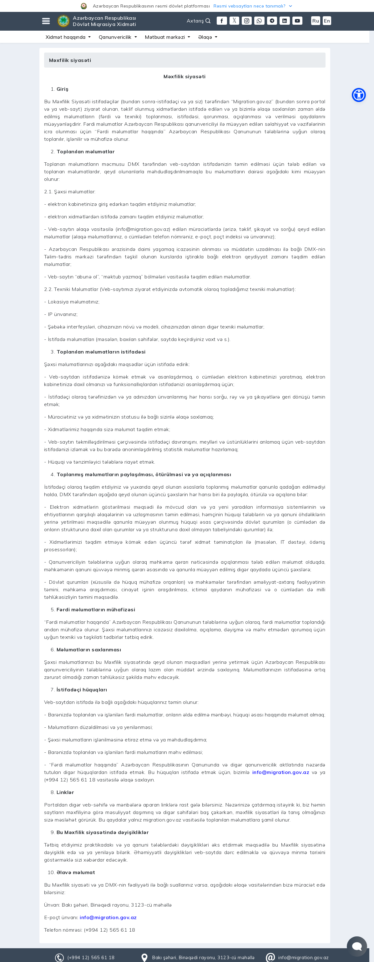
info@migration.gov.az (281, 772)
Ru (315, 21)
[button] (187, 6)
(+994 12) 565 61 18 (91, 957)
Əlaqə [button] (206, 37)
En (327, 21)
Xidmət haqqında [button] (66, 37)
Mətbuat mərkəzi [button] (165, 37)
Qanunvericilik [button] (116, 37)
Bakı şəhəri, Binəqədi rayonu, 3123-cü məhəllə (203, 957)
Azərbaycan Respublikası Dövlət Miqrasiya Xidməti (104, 21)
